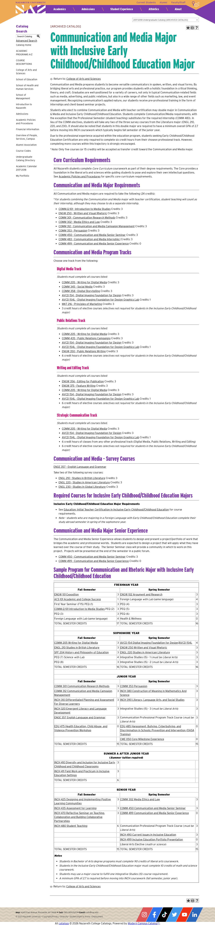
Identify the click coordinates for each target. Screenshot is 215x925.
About (178, 9)
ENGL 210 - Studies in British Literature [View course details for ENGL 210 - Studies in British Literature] (82, 478)
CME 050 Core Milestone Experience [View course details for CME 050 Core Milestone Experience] (142, 739)
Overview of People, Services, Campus (26, 137)
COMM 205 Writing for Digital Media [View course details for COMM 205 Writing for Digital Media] (76, 642)
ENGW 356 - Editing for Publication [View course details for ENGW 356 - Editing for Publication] (83, 381)
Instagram (144, 914)
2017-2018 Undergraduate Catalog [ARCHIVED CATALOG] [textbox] (160, 20)
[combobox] (165, 20)
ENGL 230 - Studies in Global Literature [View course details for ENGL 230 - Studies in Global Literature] (82, 486)
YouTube (184, 914)
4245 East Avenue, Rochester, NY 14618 (38, 912)
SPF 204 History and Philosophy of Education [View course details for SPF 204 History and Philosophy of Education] (81, 652)
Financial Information (27, 129)
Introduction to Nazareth (24, 106)
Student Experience (121, 9)
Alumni (163, 2)
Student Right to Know (80, 916)
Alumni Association (26, 144)
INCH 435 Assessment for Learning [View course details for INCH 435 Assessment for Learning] (75, 808)
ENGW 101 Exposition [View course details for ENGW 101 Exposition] (66, 594)
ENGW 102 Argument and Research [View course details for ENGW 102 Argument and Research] (141, 594)
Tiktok (164, 914)
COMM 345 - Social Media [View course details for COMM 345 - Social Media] (77, 286)
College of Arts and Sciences (26, 72)
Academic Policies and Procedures (26, 122)
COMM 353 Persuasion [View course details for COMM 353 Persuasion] (133, 686)
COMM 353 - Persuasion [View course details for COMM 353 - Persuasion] (73, 230)
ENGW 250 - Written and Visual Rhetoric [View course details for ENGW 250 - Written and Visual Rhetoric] (83, 213)
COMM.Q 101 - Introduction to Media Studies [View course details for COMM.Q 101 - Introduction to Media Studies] (84, 209)
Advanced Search (26, 40)
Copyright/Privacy (50, 916)
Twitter (174, 914)
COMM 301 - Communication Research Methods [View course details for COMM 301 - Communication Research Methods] (87, 217)
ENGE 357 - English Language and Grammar (80, 466)
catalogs (64, 923)
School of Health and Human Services (27, 87)
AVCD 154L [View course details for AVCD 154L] (185, 642)
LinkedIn (194, 914)
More (195, 4)
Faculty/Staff (178, 2)
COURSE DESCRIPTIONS (24, 62)
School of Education (26, 79)
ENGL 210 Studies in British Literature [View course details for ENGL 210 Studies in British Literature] (76, 647)
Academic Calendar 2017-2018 (26, 168)
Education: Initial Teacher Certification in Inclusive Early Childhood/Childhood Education (116, 509)
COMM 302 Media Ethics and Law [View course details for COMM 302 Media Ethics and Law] (140, 799)
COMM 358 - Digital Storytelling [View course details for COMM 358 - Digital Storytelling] (81, 291)
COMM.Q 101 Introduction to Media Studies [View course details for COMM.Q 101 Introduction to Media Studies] (79, 609)
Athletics (154, 9)
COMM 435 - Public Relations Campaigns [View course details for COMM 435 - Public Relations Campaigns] (86, 338)
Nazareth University (31, 7)
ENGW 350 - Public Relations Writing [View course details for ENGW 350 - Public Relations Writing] (84, 351)
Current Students (146, 2)
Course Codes (23, 150)
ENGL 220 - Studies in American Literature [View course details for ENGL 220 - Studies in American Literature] (84, 482)
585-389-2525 (70, 912)
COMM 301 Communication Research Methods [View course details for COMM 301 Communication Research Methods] (81, 686)
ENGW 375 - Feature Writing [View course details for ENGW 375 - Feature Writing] (79, 385)
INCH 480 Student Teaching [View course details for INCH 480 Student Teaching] (70, 825)
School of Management (23, 97)
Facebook (154, 914)
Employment (97, 916)
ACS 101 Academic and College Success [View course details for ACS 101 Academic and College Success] (77, 599)
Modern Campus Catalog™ (143, 923)
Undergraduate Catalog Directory (25, 158)
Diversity (64, 916)
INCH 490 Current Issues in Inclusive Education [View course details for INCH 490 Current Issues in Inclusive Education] (148, 834)
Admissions (88, 9)
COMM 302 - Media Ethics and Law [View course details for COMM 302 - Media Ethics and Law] (79, 222)
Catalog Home (23, 45)
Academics (59, 9)
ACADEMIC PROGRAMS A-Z (24, 53)
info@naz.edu (92, 912)
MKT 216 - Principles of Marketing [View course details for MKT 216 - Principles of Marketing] (82, 304)
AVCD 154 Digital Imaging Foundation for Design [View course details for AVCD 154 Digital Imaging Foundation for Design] (149, 642)
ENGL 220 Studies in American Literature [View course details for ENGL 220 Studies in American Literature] (145, 652)
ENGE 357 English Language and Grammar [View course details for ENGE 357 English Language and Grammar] (80, 717)
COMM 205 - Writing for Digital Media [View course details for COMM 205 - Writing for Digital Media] (84, 282)
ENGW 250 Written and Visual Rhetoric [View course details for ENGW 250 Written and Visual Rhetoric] (143, 647)
